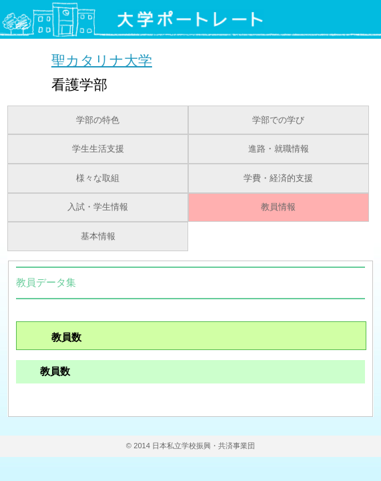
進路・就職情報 (278, 149)
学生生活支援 (98, 149)
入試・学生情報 (97, 207)
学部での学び (278, 120)
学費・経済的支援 (278, 178)
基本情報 (98, 236)
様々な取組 (97, 178)
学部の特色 (97, 120)
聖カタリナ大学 (101, 59)
